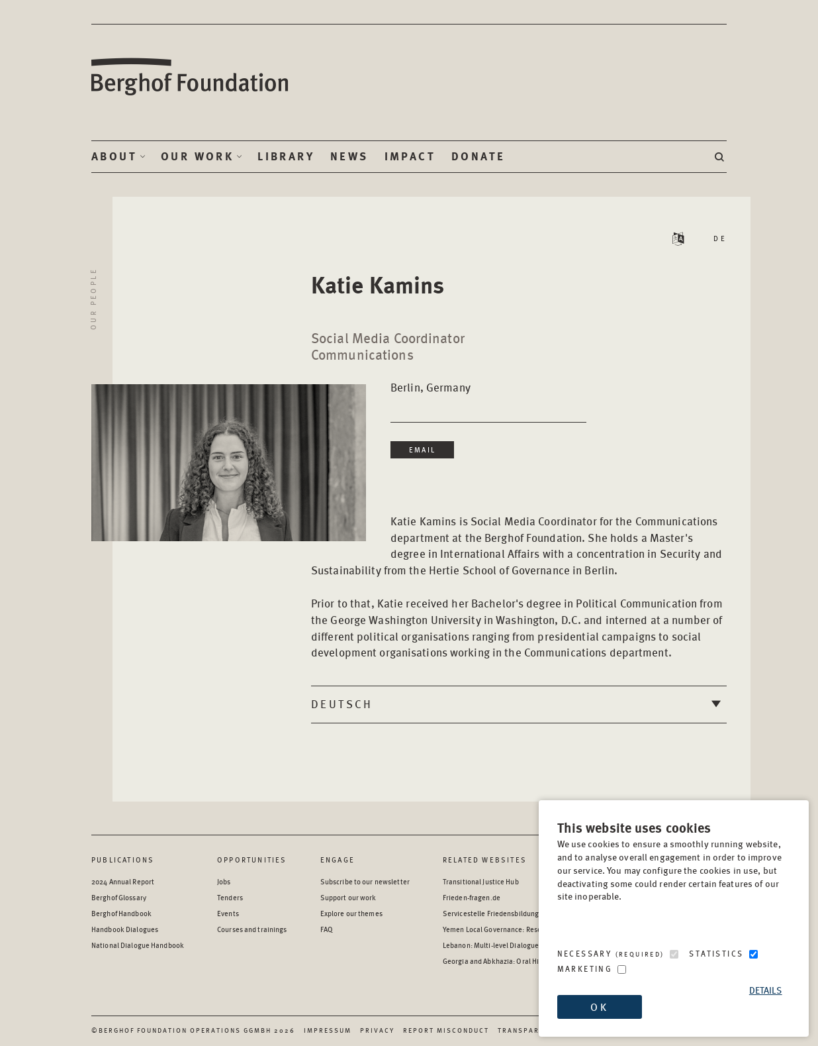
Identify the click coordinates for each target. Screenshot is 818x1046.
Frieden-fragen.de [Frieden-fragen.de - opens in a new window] (471, 897)
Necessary (610, 953)
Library (285, 156)
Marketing (585, 968)
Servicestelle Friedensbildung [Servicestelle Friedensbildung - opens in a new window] (491, 913)
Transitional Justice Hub (481, 881)
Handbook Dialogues (124, 929)
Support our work (348, 897)
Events (228, 913)
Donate (478, 156)
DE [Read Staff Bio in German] (720, 238)
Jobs (223, 881)
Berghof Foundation (190, 77)
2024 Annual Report (122, 881)
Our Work (197, 156)
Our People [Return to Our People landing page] (93, 299)
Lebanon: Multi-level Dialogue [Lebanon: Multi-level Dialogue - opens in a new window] (491, 945)
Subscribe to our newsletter (365, 881)
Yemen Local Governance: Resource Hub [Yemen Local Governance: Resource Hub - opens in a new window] (506, 929)
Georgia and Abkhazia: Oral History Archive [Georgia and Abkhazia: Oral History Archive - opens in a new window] (511, 961)
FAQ (326, 929)
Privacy (377, 1030)
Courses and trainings (252, 929)
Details (765, 990)
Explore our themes (351, 913)
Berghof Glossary (118, 897)
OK (599, 1006)
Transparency (528, 1030)
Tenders (230, 897)
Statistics (716, 953)
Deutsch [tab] (342, 703)
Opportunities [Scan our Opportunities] (252, 859)
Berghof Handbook (121, 913)
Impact (410, 156)
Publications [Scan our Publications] (122, 859)
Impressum (327, 1030)
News (349, 156)
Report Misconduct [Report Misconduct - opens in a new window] (446, 1030)
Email (422, 449)
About (114, 156)
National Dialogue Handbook (137, 945)
